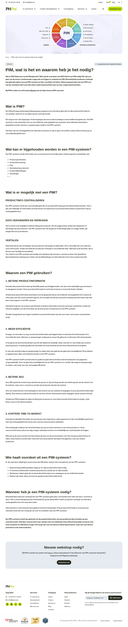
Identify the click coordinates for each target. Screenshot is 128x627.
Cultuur (100, 2)
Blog (113, 2)
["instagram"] (15, 604)
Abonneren (115, 598)
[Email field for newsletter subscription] (96, 598)
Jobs (107, 2)
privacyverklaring (89, 604)
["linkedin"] (20, 604)
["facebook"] (7, 604)
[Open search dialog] (103, 8)
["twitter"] (11, 604)
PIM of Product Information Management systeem (28, 111)
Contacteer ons (115, 9)
